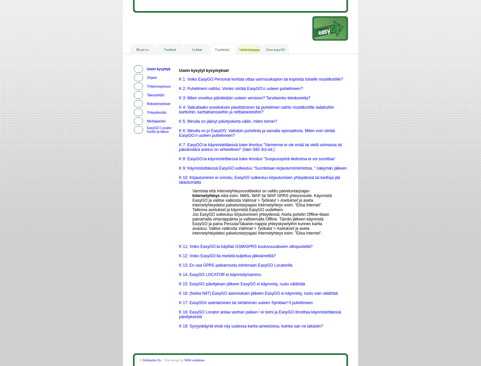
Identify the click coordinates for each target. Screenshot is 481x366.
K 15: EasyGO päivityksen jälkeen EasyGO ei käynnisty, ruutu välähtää (242, 284)
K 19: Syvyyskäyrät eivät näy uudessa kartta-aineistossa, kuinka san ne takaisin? (251, 326)
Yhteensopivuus (159, 86)
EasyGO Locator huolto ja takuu (159, 129)
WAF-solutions (194, 360)
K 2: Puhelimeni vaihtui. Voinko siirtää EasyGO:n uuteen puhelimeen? (241, 88)
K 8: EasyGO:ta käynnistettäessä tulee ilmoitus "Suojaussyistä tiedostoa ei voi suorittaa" (257, 159)
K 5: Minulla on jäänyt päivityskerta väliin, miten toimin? (228, 121)
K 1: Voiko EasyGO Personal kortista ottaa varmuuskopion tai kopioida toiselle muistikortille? (261, 79)
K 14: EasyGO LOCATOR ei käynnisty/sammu (220, 274)
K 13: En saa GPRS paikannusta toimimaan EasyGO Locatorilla (236, 265)
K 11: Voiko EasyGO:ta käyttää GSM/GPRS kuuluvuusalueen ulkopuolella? (246, 246)
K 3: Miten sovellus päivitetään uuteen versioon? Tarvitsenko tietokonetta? (244, 98)
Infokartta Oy (152, 360)
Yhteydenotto (157, 112)
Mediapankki (156, 121)
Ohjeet (152, 78)
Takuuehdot (155, 95)
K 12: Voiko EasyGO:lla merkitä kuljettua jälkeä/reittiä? (227, 256)
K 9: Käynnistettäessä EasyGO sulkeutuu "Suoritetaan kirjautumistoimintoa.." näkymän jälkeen (263, 168)
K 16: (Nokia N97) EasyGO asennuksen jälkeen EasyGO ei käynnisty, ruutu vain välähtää (258, 293)
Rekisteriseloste (159, 104)
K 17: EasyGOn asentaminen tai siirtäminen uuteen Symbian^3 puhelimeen (246, 302)
